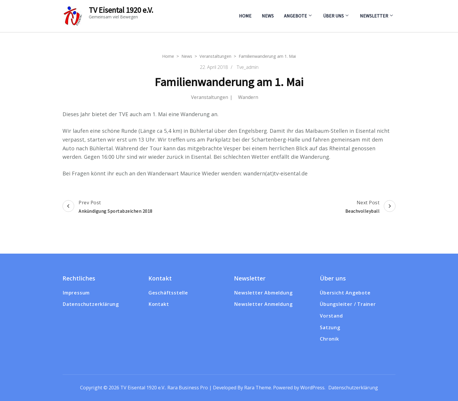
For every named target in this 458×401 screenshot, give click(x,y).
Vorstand (331, 316)
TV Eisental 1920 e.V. (121, 10)
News (268, 16)
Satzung (330, 327)
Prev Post (107, 207)
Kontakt (158, 304)
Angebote (295, 16)
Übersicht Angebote (345, 293)
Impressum (76, 293)
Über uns (333, 16)
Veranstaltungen (209, 97)
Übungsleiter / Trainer (348, 304)
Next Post (370, 207)
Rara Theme (257, 387)
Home (245, 16)
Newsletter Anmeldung (263, 304)
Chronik (329, 339)
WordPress (312, 387)
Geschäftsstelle (168, 293)
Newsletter (374, 16)
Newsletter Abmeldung (263, 293)
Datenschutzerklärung (91, 304)
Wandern (248, 97)
